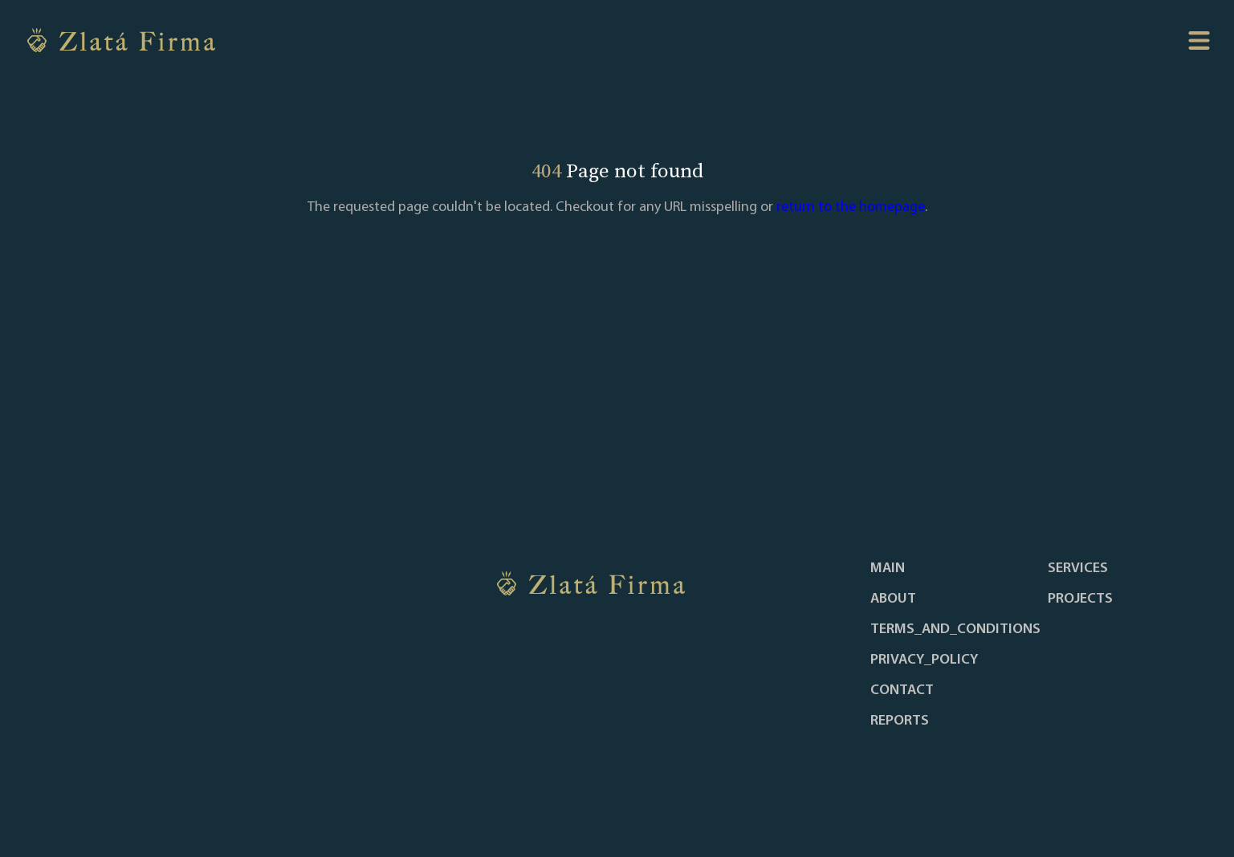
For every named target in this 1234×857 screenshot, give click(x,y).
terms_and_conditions (955, 630)
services (1078, 569)
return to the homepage (850, 207)
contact (902, 691)
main (887, 569)
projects (1080, 599)
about (893, 599)
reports (899, 721)
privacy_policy (924, 660)
